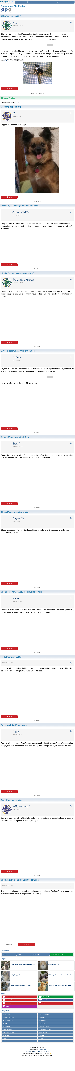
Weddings (42, 1041)
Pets (4, 954)
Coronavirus (42, 1020)
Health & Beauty (7, 1029)
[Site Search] (59, 2)
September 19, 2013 (57, 954)
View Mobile (42, 1049)
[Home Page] (7, 1)
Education (42, 1023)
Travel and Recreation (9, 1041)
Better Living (6, 1014)
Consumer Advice (8, 1020)
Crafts (5, 1023)
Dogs (19, 954)
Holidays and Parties (45, 1029)
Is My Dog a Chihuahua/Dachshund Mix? (59, 975)
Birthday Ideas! (8, 1000)
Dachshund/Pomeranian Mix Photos (20, 985)
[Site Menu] (29, 2)
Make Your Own (43, 1032)
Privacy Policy (37, 1051)
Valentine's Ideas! (9, 997)
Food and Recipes (44, 1026)
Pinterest (7, 1003)
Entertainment (7, 1026)
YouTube (42, 1003)
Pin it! (9, 88)
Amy (5, 60)
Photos (41, 1038)
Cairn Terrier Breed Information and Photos (23, 964)
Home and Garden (8, 1032)
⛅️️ (51, 1053)
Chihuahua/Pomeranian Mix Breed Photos (59, 985)
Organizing (6, 1035)
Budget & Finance (44, 1014)
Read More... (9, 944)
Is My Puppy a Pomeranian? (18, 975)
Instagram (7, 1006)
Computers (42, 1017)
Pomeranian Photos (53, 964)
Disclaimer (29, 1051)
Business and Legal (8, 1017)
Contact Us (46, 1051)
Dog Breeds (36, 954)
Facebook (43, 1000)
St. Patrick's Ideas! (45, 997)
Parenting (41, 1035)
